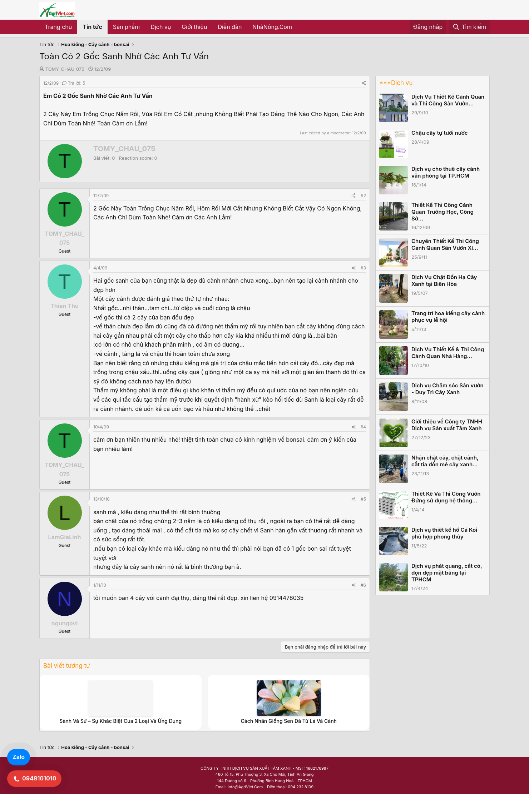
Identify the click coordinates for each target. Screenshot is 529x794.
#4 (363, 427)
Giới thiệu (194, 26)
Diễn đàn (230, 26)
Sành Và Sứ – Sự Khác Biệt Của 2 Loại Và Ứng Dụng (120, 721)
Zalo (19, 756)
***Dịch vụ (395, 82)
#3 (363, 268)
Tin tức (92, 26)
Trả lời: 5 (73, 83)
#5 (363, 499)
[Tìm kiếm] (469, 27)
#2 (363, 195)
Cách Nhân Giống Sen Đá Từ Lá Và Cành (289, 721)
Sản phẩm (126, 26)
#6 (363, 585)
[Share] (364, 83)
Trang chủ (58, 26)
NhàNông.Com (272, 26)
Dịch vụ (160, 26)
